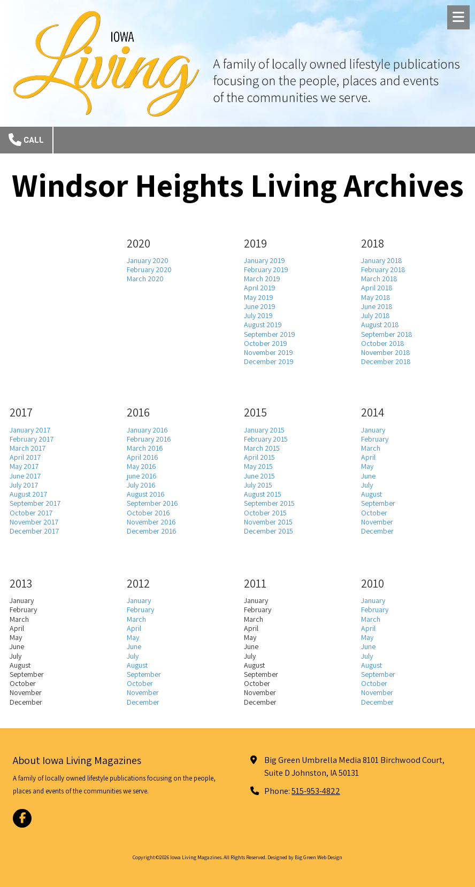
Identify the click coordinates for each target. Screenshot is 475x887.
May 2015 (258, 466)
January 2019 (264, 260)
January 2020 (147, 260)
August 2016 (146, 494)
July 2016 (141, 485)
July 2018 (375, 315)
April (368, 457)
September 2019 (269, 334)
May (367, 466)
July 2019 (258, 315)
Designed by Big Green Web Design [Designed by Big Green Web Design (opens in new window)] (304, 857)
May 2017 (24, 466)
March (370, 448)
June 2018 (377, 306)
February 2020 (149, 269)
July (367, 485)
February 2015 (266, 439)
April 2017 (25, 457)
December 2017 (34, 531)
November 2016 (151, 522)
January (373, 430)
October (374, 513)
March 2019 (262, 278)
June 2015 (259, 476)
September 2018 (386, 334)
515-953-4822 (316, 791)
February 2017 (31, 439)
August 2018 (380, 324)
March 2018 (379, 278)
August (371, 494)
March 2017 (27, 448)
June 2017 (25, 476)
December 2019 (269, 361)
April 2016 (142, 457)
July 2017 (24, 485)
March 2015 (262, 448)
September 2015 (269, 503)
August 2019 (263, 324)
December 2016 (152, 531)
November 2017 (34, 522)
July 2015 (258, 485)
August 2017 (28, 494)
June (368, 476)
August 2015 (262, 494)
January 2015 (264, 430)
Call (26, 139)
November (377, 522)
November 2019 (268, 352)
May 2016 (141, 466)
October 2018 (382, 343)
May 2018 (375, 297)
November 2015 (268, 522)
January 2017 (30, 430)
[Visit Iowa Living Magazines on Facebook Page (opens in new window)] (22, 818)
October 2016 (148, 513)
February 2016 (149, 439)
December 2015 (268, 531)
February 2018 (383, 269)
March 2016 (145, 448)
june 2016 (142, 476)
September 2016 (152, 503)
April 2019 (259, 287)
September (378, 503)
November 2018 (385, 352)
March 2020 (145, 278)
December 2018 (386, 361)
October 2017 (31, 513)
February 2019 (266, 269)
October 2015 (265, 513)
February (374, 439)
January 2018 (381, 260)
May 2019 (258, 297)
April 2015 (259, 457)
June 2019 (259, 306)
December (377, 531)
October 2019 (265, 343)
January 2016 (147, 430)
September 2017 (35, 503)
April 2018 (377, 287)
